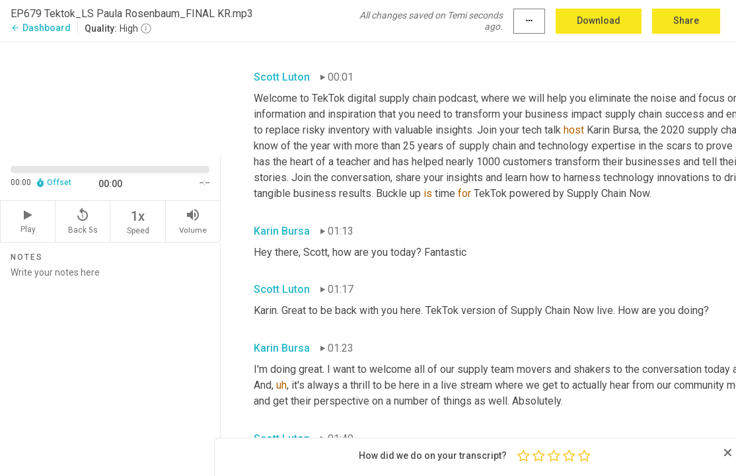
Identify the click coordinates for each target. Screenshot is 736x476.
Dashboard (41, 27)
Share (686, 20)
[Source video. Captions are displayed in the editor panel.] (110, 97)
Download (598, 20)
